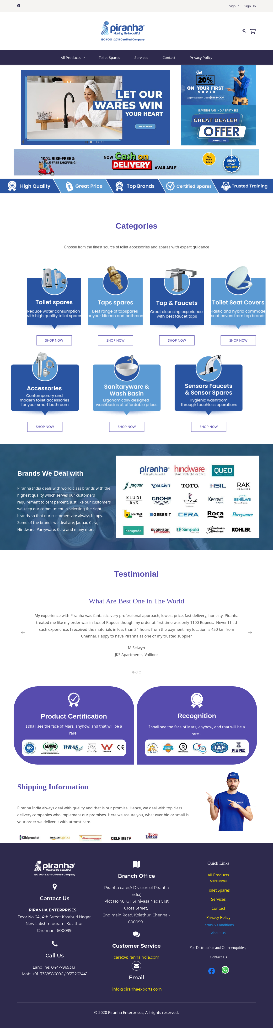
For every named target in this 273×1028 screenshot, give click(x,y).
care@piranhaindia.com (136, 957)
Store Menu (218, 881)
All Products (218, 875)
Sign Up (250, 6)
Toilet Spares (218, 890)
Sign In (234, 6)
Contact (218, 908)
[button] (86, 142)
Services (218, 899)
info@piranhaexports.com (137, 989)
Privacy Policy (218, 917)
